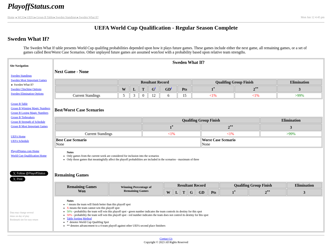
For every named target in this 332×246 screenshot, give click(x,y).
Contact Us (166, 238)
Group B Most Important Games (29, 126)
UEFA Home (18, 136)
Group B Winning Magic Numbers (30, 108)
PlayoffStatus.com (36, 6)
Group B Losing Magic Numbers (29, 112)
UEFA (29, 17)
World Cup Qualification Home (29, 155)
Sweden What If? (88, 17)
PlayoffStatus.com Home (25, 151)
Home (11, 17)
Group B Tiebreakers (23, 117)
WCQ (19, 17)
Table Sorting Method (79, 218)
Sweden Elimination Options (27, 93)
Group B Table (43, 17)
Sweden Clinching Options (26, 89)
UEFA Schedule (20, 141)
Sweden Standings (65, 17)
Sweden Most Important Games (29, 80)
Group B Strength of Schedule (28, 121)
